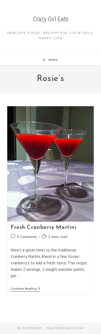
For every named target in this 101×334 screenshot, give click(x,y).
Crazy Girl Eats (50, 19)
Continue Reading (25, 289)
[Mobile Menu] (50, 60)
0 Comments (27, 236)
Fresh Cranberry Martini (43, 227)
